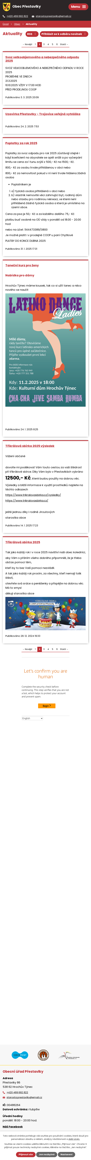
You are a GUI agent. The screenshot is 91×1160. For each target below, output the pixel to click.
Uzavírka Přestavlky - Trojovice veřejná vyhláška (42, 114)
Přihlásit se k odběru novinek (64, 34)
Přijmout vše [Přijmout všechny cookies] (26, 1154)
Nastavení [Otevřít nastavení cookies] (66, 1154)
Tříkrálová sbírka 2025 (22, 542)
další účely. (74, 1139)
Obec (17, 24)
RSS (32, 34)
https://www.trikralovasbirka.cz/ (26, 500)
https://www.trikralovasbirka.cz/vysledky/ (33, 495)
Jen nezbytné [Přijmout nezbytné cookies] (47, 1154)
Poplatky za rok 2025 (21, 143)
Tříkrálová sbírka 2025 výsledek (29, 446)
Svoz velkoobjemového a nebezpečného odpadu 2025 (42, 59)
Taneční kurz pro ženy (22, 265)
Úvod (6, 24)
